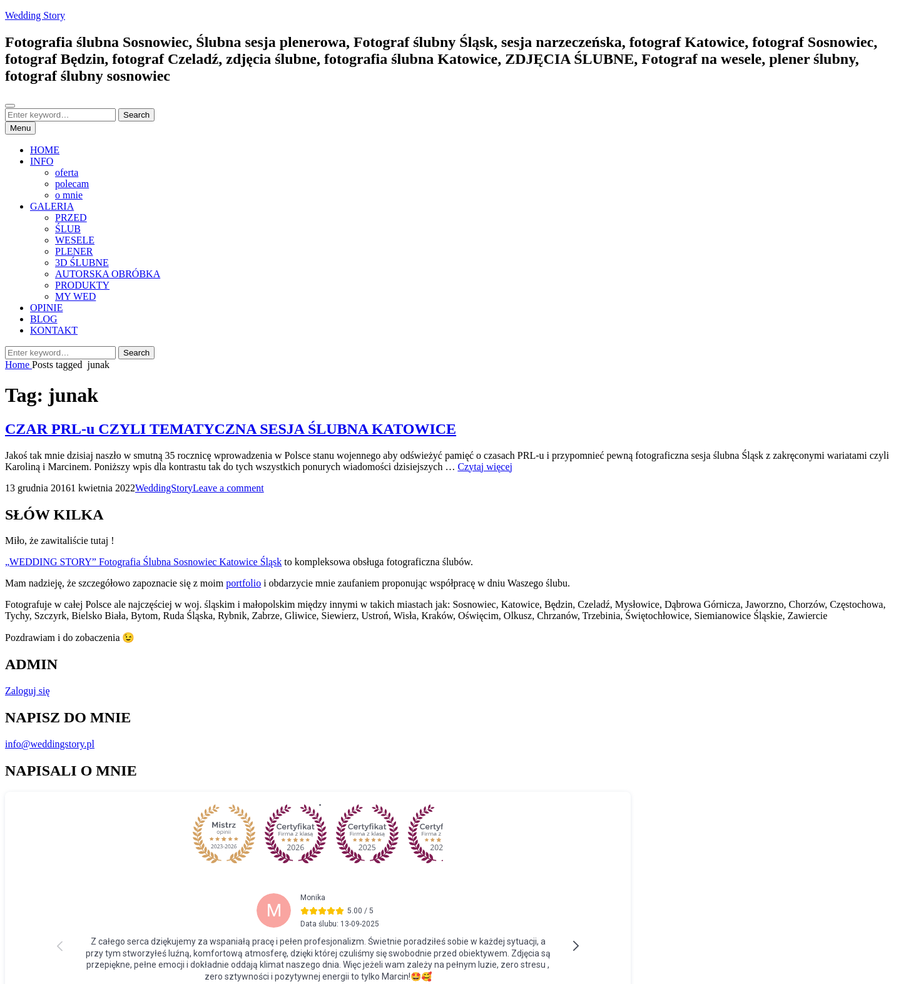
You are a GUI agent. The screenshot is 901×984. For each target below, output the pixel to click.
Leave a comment (228, 488)
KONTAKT (54, 330)
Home (18, 364)
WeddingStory (164, 488)
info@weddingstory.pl (49, 744)
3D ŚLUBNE (82, 262)
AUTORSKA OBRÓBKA (107, 274)
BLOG (44, 319)
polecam (72, 183)
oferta (66, 172)
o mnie (69, 195)
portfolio (243, 583)
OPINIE (46, 307)
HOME (44, 150)
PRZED (71, 217)
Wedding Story (35, 15)
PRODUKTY (82, 285)
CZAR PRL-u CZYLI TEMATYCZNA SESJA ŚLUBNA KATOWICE (230, 429)
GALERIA (52, 206)
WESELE (74, 240)
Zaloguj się (27, 690)
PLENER (74, 251)
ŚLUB (68, 228)
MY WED (75, 296)
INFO (41, 161)
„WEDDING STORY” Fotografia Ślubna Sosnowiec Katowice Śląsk (143, 561)
